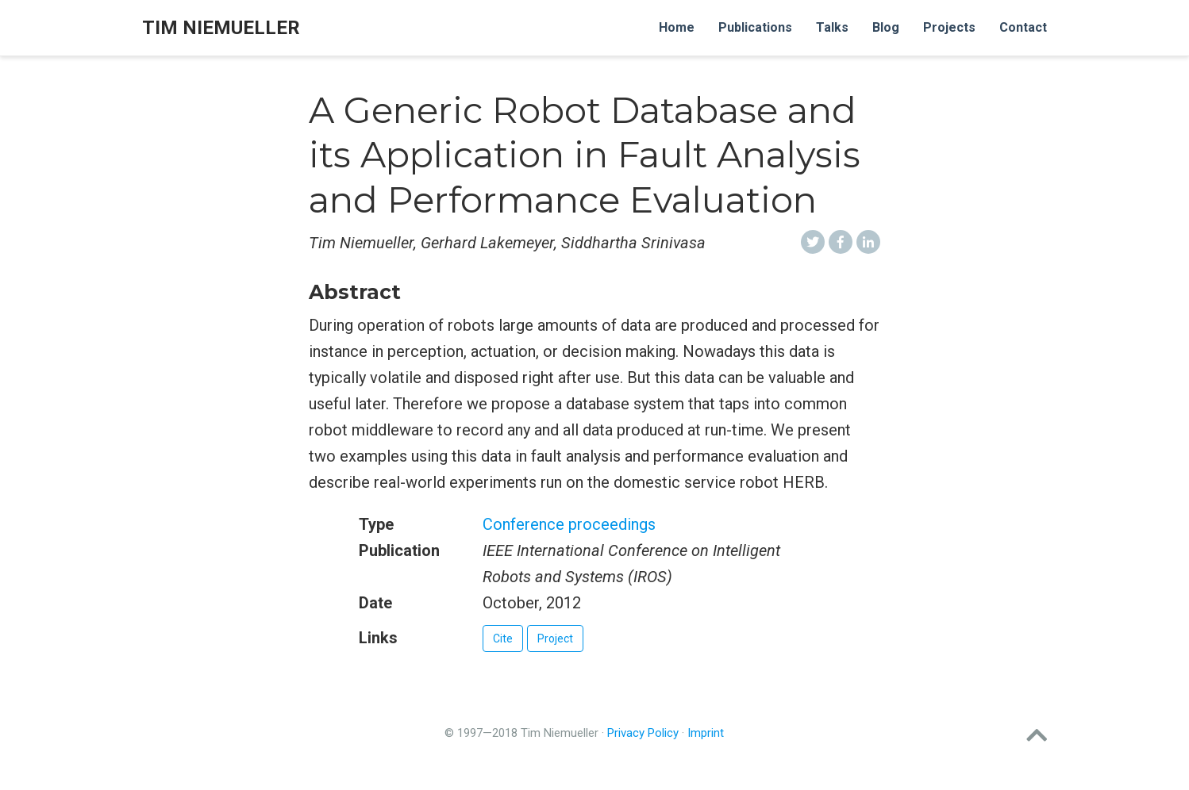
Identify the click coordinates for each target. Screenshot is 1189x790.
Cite (503, 638)
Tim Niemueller (221, 28)
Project (555, 638)
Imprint (705, 733)
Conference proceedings (569, 524)
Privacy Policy (643, 733)
